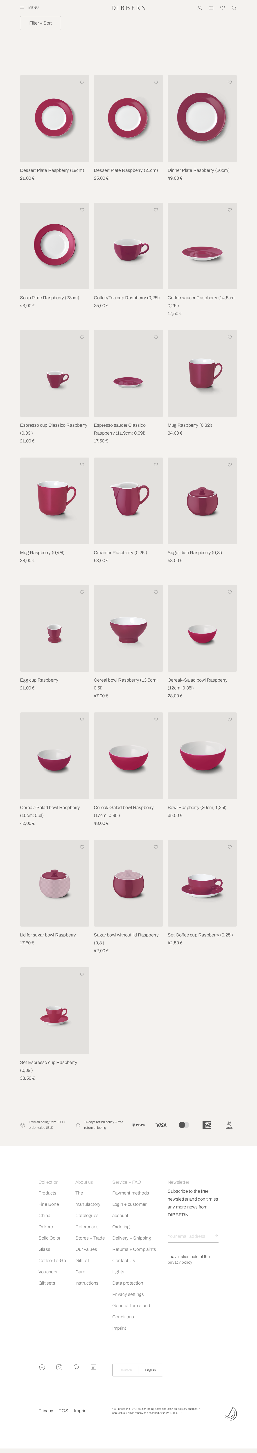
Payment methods (130, 1192)
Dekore (45, 1226)
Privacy (45, 1410)
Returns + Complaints (134, 1249)
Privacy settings (128, 1294)
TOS (63, 1410)
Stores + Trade (90, 1237)
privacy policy (180, 1262)
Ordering (121, 1226)
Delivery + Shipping (131, 1237)
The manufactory (87, 1198)
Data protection (127, 1283)
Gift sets (46, 1283)
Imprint (119, 1328)
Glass (44, 1249)
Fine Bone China (48, 1210)
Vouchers (47, 1271)
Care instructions (86, 1277)
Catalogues (87, 1215)
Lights (118, 1271)
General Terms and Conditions (131, 1311)
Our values (86, 1249)
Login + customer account (129, 1210)
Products (47, 1192)
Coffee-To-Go (52, 1260)
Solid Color (49, 1237)
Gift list (82, 1260)
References (87, 1226)
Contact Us (123, 1260)
